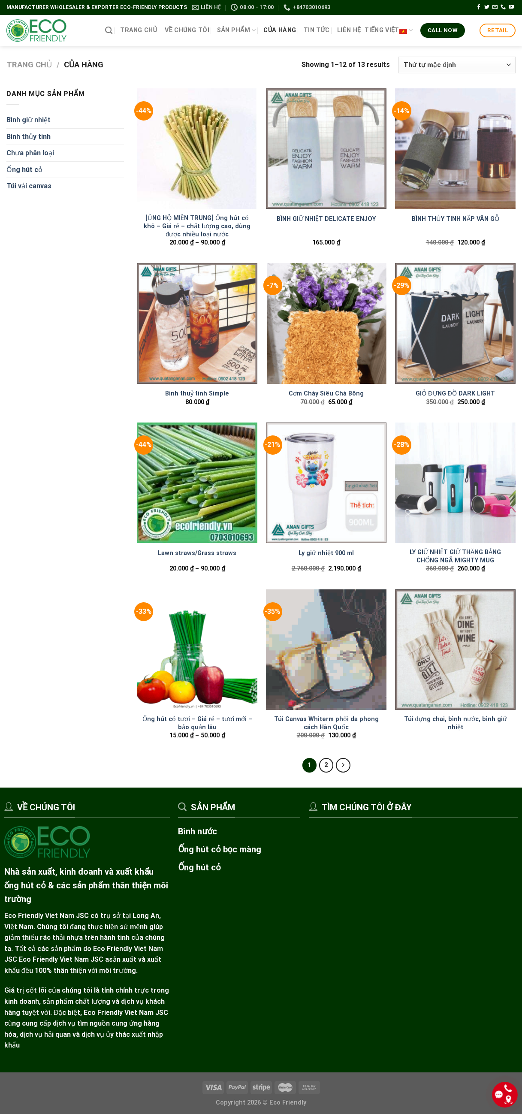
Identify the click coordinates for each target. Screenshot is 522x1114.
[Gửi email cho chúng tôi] (495, 7)
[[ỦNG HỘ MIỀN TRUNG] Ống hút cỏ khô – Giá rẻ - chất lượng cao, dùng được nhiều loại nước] (197, 148)
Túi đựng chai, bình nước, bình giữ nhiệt (455, 723)
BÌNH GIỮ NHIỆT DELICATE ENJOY (326, 219)
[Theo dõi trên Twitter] (486, 7)
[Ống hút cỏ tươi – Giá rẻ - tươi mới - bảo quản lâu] (197, 649)
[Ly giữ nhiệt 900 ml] (326, 483)
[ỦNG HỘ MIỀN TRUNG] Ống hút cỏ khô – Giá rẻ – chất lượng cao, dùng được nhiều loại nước (197, 226)
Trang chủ (138, 30)
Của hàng (279, 30)
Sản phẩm (236, 30)
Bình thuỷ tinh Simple (197, 393)
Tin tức (316, 30)
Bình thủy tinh (28, 137)
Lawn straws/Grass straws (197, 553)
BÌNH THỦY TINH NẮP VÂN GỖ (455, 219)
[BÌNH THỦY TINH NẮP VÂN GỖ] (455, 148)
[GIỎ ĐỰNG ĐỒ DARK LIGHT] (455, 323)
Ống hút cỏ (24, 170)
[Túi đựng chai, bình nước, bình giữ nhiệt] (455, 649)
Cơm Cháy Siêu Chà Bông (326, 393)
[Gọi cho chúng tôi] (503, 7)
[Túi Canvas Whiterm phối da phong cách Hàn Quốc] (326, 649)
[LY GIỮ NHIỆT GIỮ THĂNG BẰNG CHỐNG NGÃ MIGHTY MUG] (455, 483)
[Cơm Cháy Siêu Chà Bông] (326, 323)
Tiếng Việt (389, 30)
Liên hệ (349, 30)
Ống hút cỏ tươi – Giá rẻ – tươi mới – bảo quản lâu (197, 723)
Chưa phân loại (30, 153)
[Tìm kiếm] (108, 30)
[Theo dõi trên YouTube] (511, 7)
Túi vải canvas (28, 186)
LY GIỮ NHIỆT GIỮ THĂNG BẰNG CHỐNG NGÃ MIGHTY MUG (455, 556)
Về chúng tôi (187, 30)
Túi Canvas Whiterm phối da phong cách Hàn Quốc (326, 723)
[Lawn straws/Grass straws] (197, 483)
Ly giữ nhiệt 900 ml (326, 553)
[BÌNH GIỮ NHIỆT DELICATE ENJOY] (326, 148)
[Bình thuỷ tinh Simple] (197, 323)
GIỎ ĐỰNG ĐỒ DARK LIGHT (455, 393)
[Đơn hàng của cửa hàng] (457, 65)
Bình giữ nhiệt (28, 120)
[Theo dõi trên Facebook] (478, 7)
